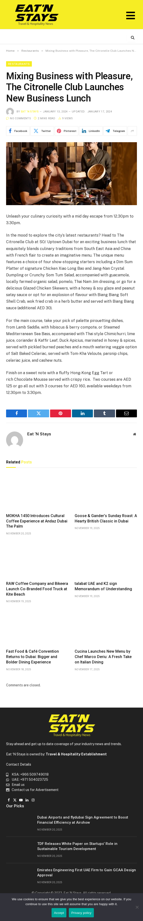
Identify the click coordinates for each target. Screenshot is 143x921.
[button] (130, 15)
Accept (59, 913)
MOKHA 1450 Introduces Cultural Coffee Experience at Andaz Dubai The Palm (36, 521)
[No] (136, 907)
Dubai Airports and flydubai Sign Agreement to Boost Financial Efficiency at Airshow (82, 820)
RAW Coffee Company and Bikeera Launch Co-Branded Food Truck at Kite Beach (37, 589)
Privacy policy (81, 913)
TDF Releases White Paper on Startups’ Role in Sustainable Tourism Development (77, 846)
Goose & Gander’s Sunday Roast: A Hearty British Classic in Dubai (106, 518)
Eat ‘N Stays (30, 111)
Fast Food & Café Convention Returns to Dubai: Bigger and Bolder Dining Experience (32, 656)
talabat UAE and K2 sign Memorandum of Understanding (103, 586)
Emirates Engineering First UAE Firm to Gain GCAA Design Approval (86, 872)
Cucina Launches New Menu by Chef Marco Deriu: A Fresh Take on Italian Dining (103, 656)
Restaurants (19, 63)
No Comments (18, 118)
